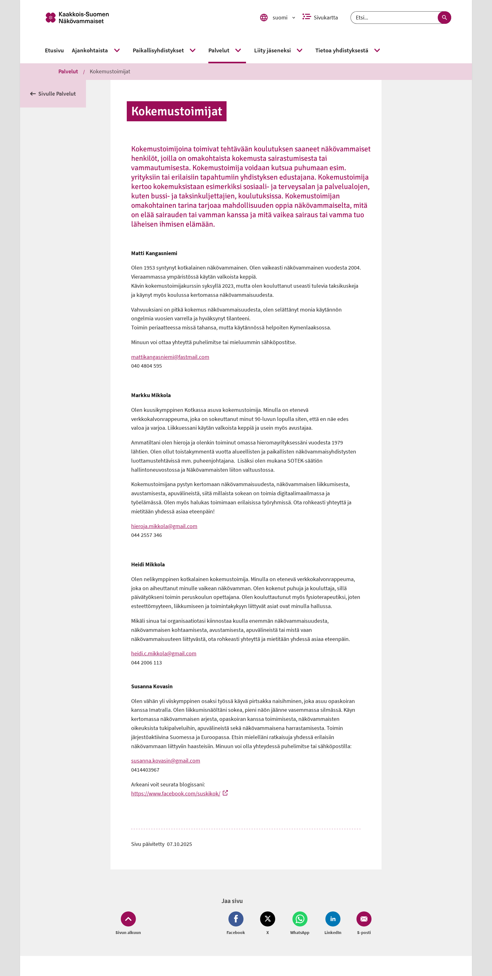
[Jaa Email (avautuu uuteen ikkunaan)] (363, 923)
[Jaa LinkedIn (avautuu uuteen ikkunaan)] (333, 923)
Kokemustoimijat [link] (110, 71)
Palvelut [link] (68, 71)
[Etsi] (400, 17)
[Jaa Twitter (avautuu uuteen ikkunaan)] (268, 923)
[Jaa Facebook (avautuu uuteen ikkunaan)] (237, 923)
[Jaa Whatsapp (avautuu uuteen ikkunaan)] (300, 923)
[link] (143, 18)
